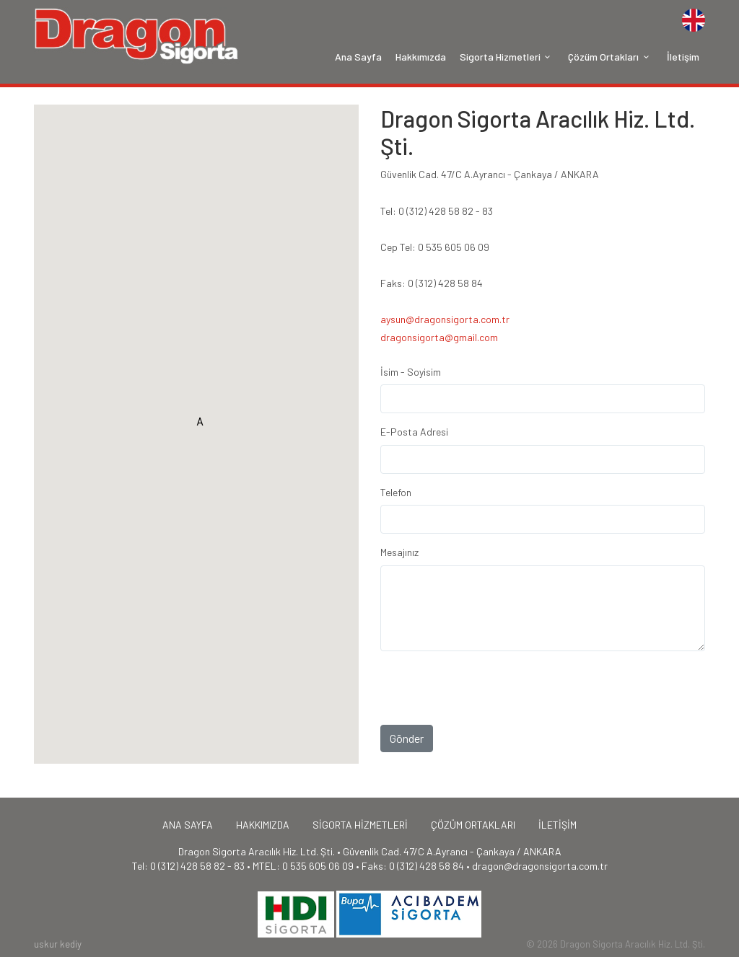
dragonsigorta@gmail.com (439, 337)
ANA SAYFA (187, 825)
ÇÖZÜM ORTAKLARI (473, 825)
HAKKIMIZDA (262, 825)
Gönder (407, 738)
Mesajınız (399, 552)
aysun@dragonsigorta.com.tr (445, 319)
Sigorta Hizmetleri (507, 56)
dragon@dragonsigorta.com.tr (540, 866)
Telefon (395, 492)
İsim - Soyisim (410, 372)
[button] (200, 425)
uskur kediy (58, 944)
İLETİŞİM (557, 825)
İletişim (683, 56)
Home (137, 36)
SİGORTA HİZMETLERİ (360, 825)
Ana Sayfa (358, 56)
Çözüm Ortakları (610, 56)
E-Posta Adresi (414, 431)
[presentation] (490, 717)
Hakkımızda (420, 56)
